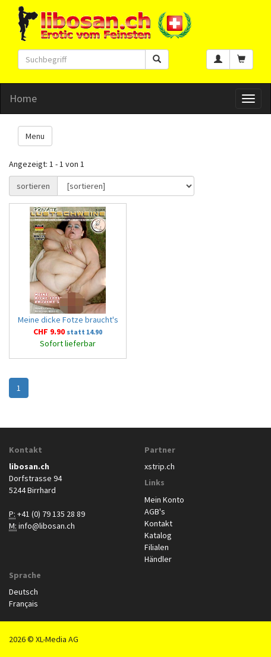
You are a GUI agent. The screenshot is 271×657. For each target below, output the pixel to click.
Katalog (158, 535)
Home (23, 98)
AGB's (154, 511)
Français (23, 603)
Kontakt (158, 523)
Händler (158, 559)
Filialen (156, 547)
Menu (35, 136)
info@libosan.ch (46, 525)
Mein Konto (164, 499)
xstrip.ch (159, 466)
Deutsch (23, 591)
